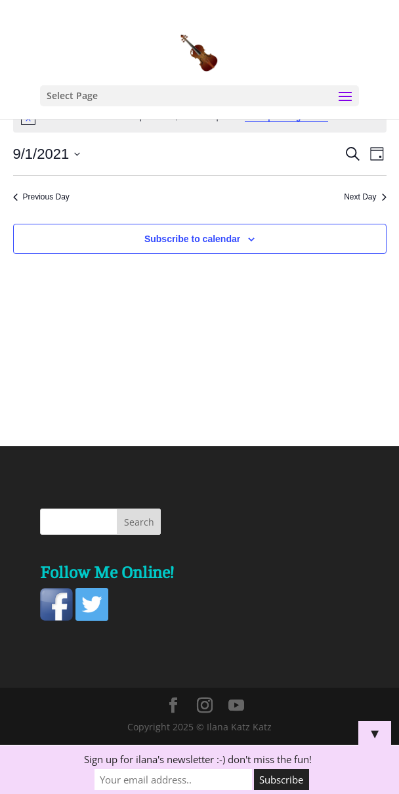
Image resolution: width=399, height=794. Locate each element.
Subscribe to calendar (192, 239)
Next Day (365, 196)
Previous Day (41, 196)
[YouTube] (236, 706)
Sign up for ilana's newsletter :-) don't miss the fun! (198, 759)
